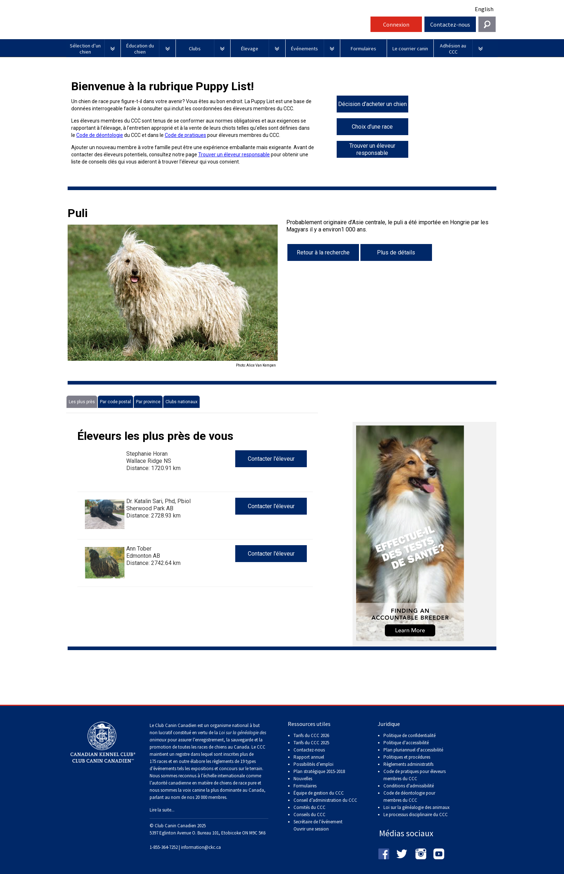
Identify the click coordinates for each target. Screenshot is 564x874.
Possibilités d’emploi (313, 764)
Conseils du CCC (310, 814)
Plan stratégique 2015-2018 (319, 771)
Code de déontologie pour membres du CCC (409, 796)
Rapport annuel (309, 757)
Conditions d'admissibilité (408, 786)
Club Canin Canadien (217, 26)
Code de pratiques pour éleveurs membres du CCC (414, 775)
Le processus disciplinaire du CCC (415, 814)
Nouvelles (303, 779)
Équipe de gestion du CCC (319, 793)
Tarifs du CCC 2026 (311, 735)
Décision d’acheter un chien (372, 104)
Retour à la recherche (323, 252)
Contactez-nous (450, 24)
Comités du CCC (310, 807)
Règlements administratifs (408, 764)
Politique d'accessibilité (406, 743)
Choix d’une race (372, 126)
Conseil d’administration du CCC (325, 800)
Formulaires (305, 786)
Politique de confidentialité (409, 735)
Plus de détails (396, 252)
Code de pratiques (185, 135)
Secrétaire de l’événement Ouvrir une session (318, 825)
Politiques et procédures (406, 757)
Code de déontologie (99, 135)
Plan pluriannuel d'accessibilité (413, 750)
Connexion (396, 24)
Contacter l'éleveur (271, 458)
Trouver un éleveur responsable (234, 154)
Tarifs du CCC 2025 (311, 743)
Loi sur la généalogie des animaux (416, 807)
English (484, 9)
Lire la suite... (162, 810)
